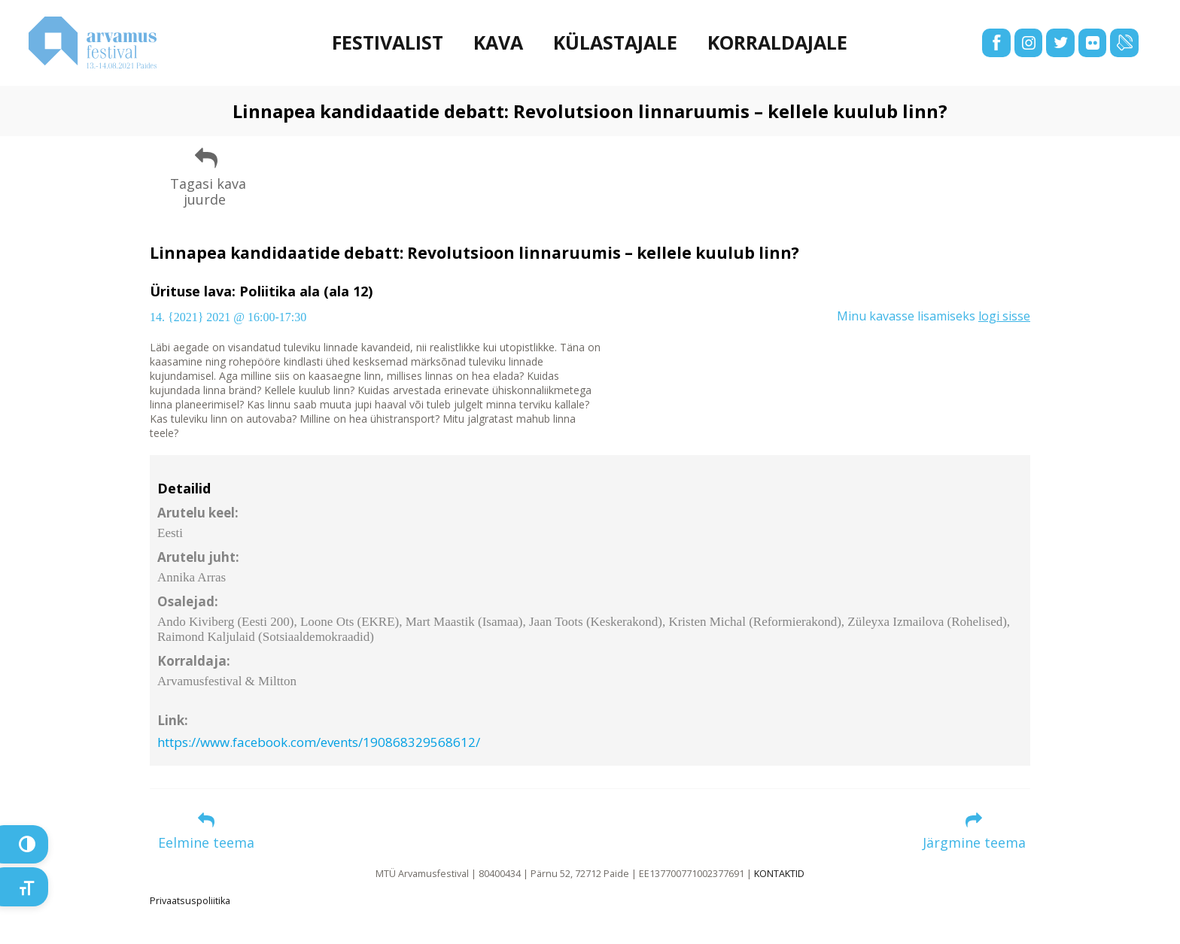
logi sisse (1004, 316)
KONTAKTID (779, 873)
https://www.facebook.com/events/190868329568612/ (318, 742)
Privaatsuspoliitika (190, 900)
